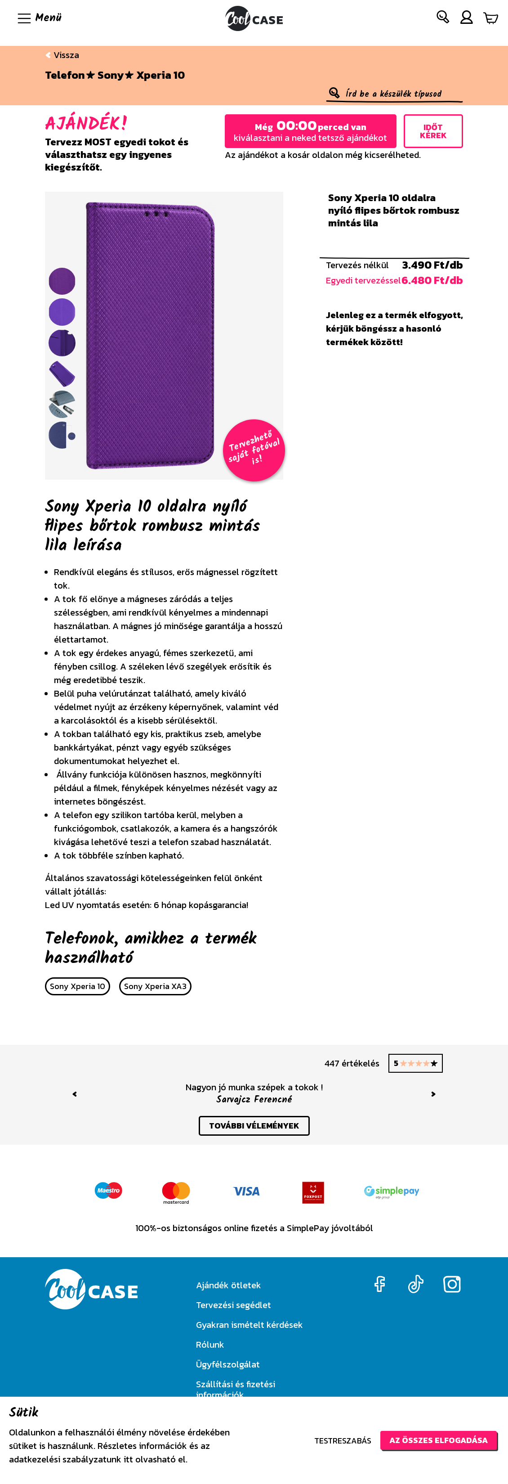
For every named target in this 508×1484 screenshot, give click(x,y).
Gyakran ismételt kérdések (249, 1324)
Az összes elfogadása (438, 1440)
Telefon (65, 75)
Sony (111, 75)
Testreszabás (342, 1441)
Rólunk (210, 1344)
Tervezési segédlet (233, 1305)
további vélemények (254, 1126)
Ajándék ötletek (228, 1285)
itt (128, 1459)
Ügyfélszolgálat (228, 1364)
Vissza (62, 55)
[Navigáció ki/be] (38, 18)
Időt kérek (433, 131)
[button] (443, 18)
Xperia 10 (160, 75)
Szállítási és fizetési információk (235, 1389)
